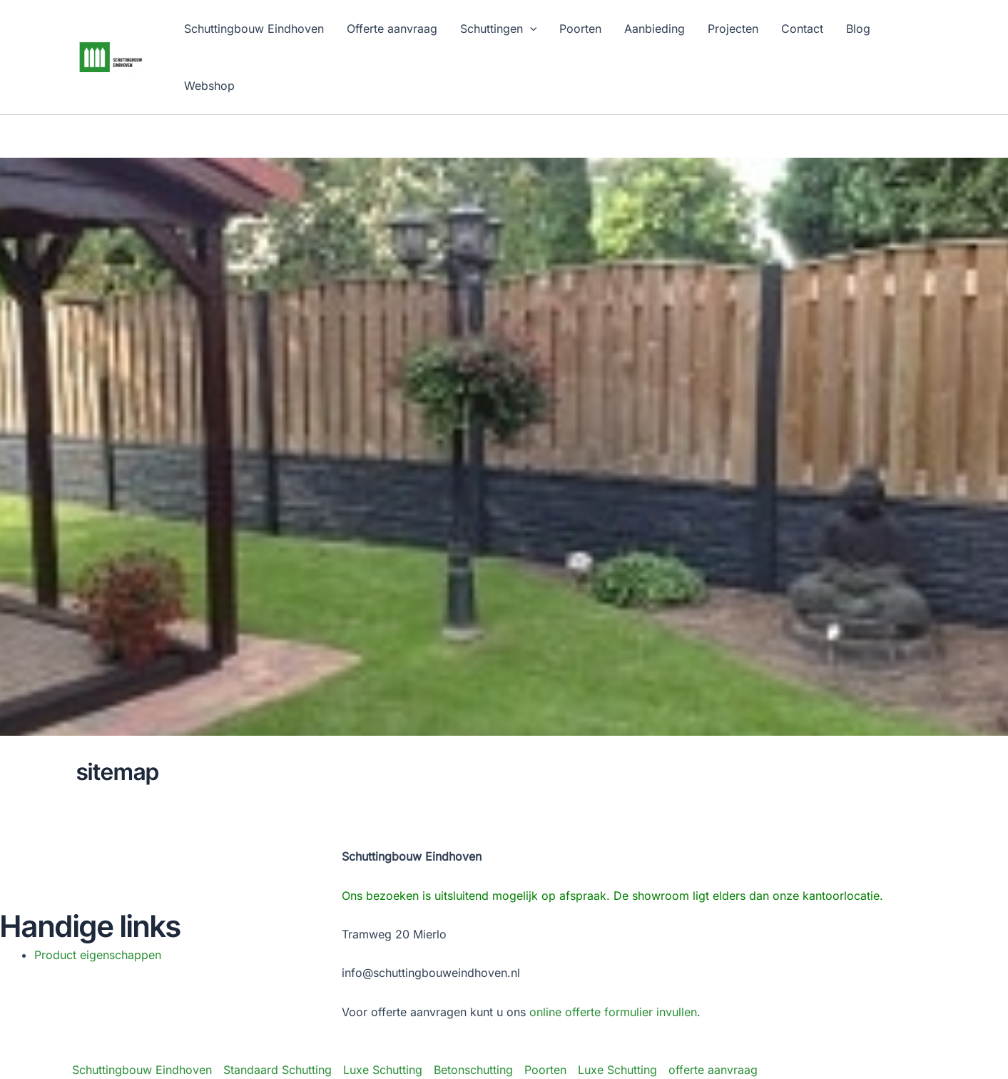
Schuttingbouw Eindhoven (142, 1070)
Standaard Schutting (277, 1070)
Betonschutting (473, 1070)
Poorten (545, 1070)
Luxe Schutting (382, 1070)
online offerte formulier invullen (613, 1012)
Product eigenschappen (97, 955)
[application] (530, 28)
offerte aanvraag (713, 1070)
